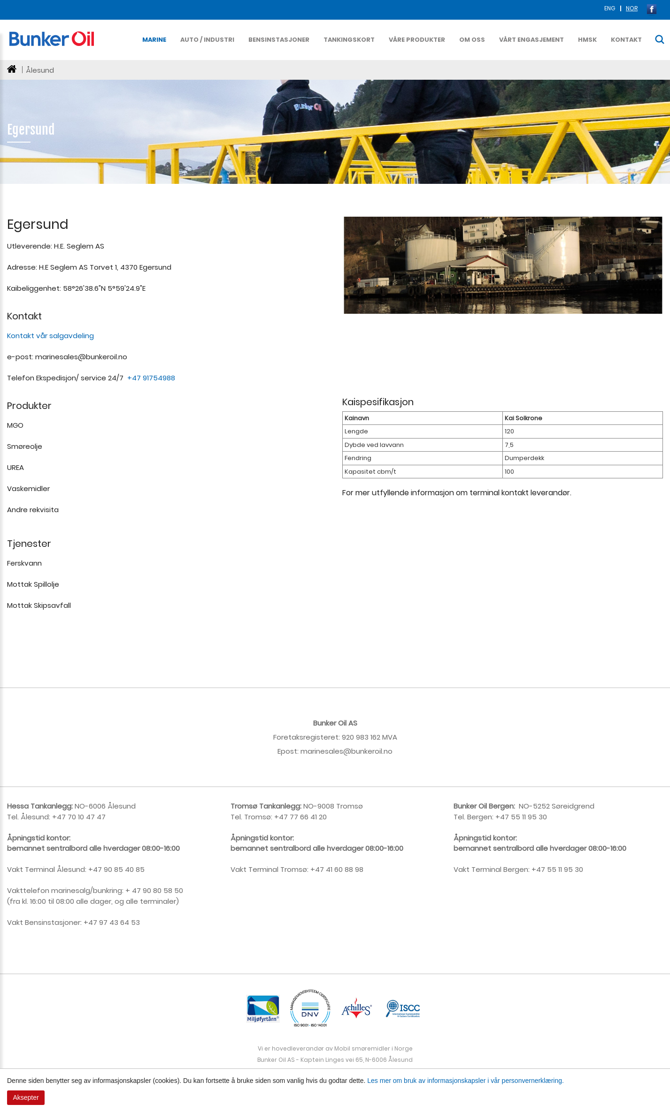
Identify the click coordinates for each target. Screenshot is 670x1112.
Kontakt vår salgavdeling (50, 335)
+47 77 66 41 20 (300, 817)
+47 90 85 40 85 (115, 869)
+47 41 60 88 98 (336, 869)
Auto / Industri (207, 39)
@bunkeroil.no (368, 751)
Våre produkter (417, 39)
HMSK (587, 39)
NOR (632, 8)
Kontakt (626, 39)
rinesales (327, 751)
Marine (154, 39)
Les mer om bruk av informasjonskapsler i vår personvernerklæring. (465, 1080)
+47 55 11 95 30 (520, 817)
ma (306, 751)
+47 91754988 (152, 378)
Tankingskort (349, 39)
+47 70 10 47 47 (78, 817)
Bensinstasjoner (278, 39)
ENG (610, 8)
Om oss (472, 39)
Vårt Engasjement (531, 39)
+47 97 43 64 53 (112, 922)
